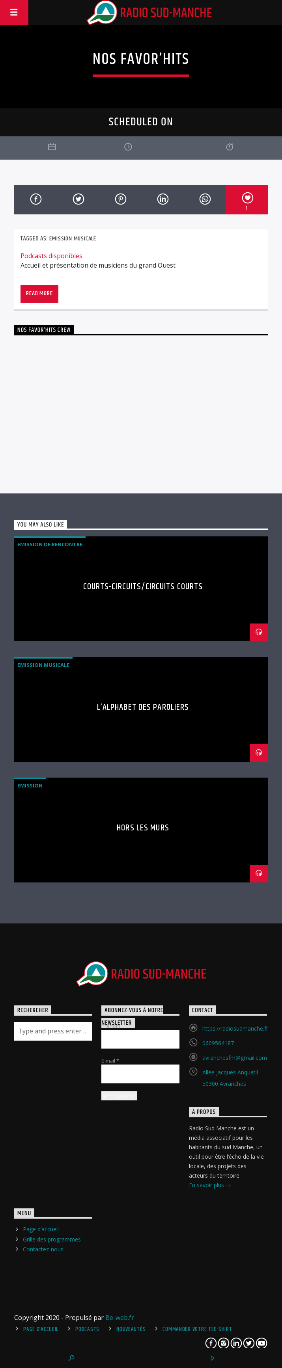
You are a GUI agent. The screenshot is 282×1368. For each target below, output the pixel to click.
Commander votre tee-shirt (197, 1329)
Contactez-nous (43, 1249)
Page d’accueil (41, 1229)
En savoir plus (210, 1185)
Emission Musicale (72, 239)
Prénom (110, 1025)
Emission (30, 785)
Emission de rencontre (49, 544)
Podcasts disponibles (51, 255)
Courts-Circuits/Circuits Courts (143, 587)
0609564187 (218, 1043)
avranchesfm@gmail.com (234, 1057)
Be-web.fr (119, 1317)
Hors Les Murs (143, 828)
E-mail (110, 1060)
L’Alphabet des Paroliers (143, 707)
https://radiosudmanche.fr (235, 1028)
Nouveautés (131, 1329)
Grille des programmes (52, 1239)
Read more (39, 293)
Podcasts (87, 1329)
